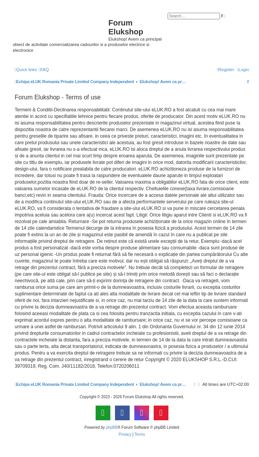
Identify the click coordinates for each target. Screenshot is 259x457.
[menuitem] (44, 69)
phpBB (112, 427)
